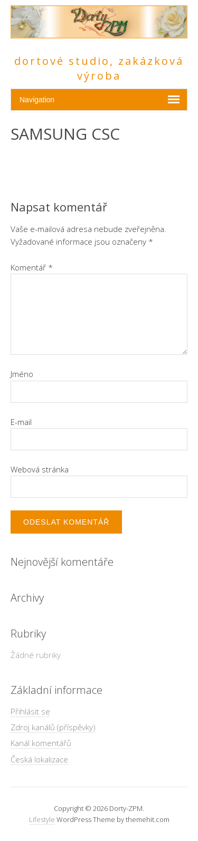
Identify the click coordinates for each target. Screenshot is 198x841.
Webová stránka (40, 469)
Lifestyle (42, 819)
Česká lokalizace (39, 759)
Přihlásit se (30, 711)
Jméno (22, 374)
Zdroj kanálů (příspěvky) (53, 727)
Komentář (32, 267)
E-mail (21, 422)
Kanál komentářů (41, 743)
